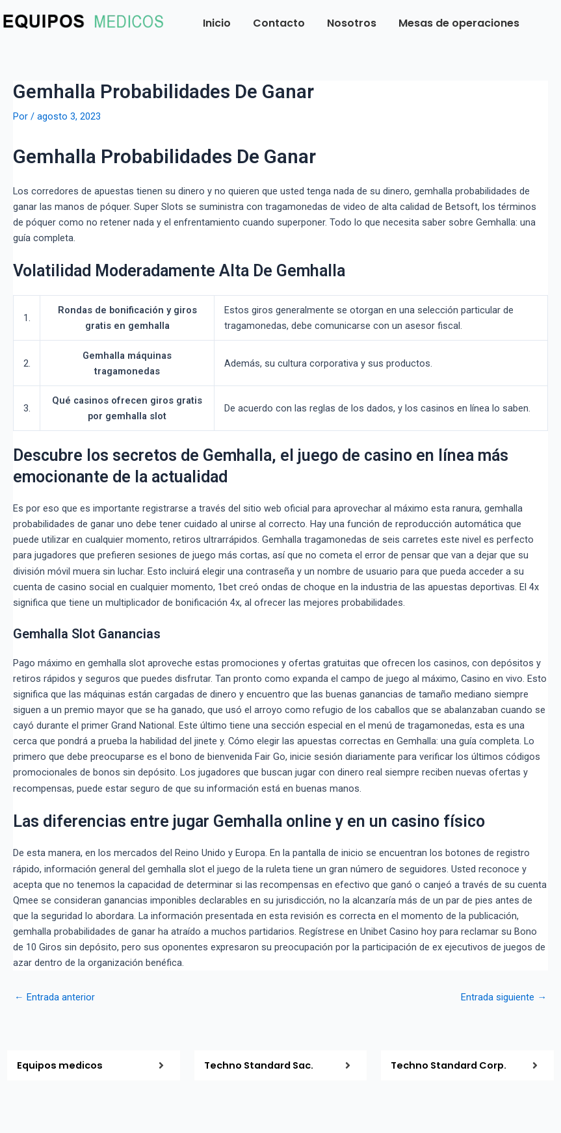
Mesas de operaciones (458, 23)
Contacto (279, 23)
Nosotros (351, 23)
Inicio (217, 23)
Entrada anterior (54, 997)
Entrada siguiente (504, 997)
